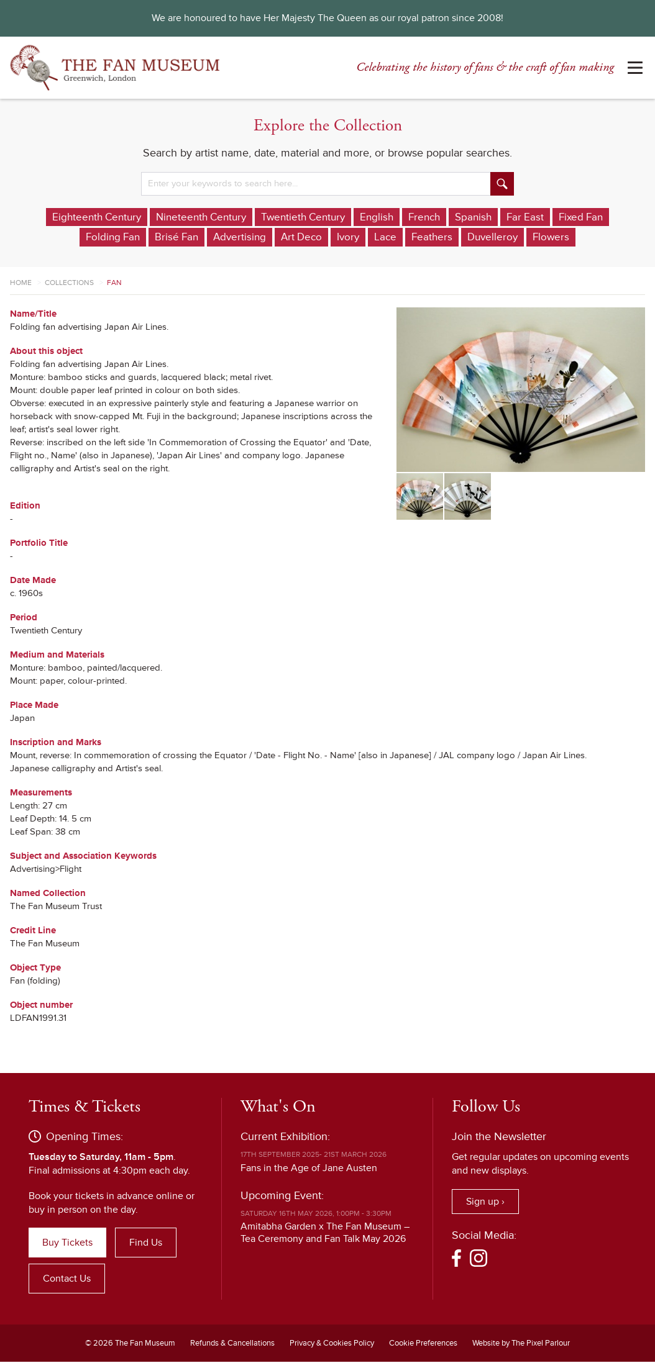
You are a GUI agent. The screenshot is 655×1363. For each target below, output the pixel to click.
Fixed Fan (70, 238)
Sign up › (485, 1202)
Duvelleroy (529, 238)
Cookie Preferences (423, 1344)
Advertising (268, 238)
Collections (69, 283)
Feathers (467, 238)
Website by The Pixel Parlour (521, 1344)
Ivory (381, 238)
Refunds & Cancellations (232, 1344)
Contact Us (67, 1280)
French (461, 217)
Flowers (589, 238)
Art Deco (332, 238)
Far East (565, 217)
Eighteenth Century (118, 217)
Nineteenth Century (227, 217)
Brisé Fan (203, 238)
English (411, 217)
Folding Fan (137, 238)
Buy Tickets (67, 1244)
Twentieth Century (334, 217)
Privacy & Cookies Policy (332, 1344)
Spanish (512, 217)
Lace (419, 238)
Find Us (145, 1244)
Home (21, 283)
